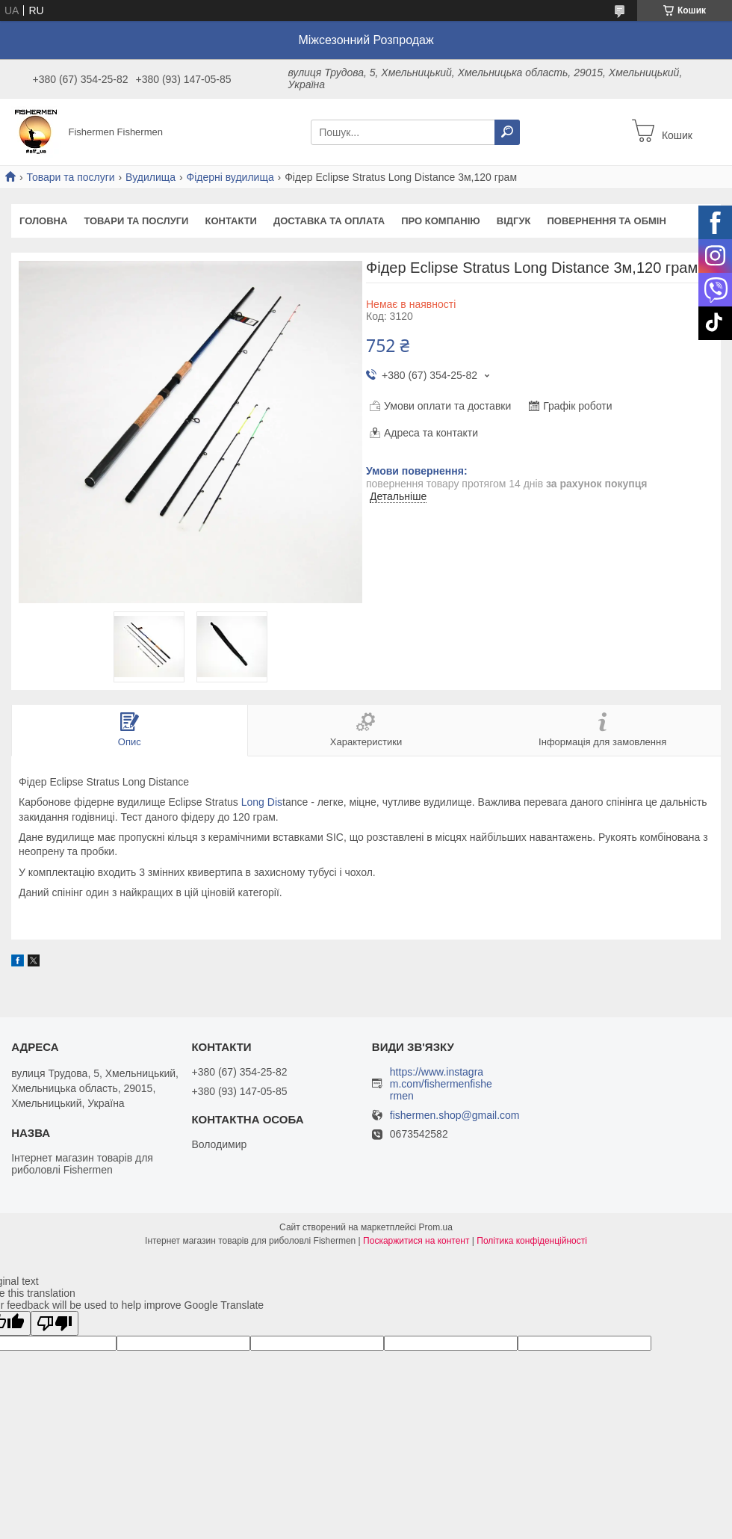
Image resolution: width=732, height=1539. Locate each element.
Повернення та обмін (606, 220)
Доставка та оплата (329, 220)
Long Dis (261, 802)
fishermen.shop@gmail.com (455, 1115)
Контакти (231, 220)
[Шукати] (507, 132)
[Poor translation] (54, 1323)
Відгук (514, 220)
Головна (43, 220)
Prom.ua (436, 1227)
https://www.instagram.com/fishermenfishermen (441, 1084)
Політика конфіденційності (532, 1241)
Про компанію (440, 220)
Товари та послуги (70, 177)
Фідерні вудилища (230, 177)
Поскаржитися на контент (416, 1241)
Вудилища (150, 177)
